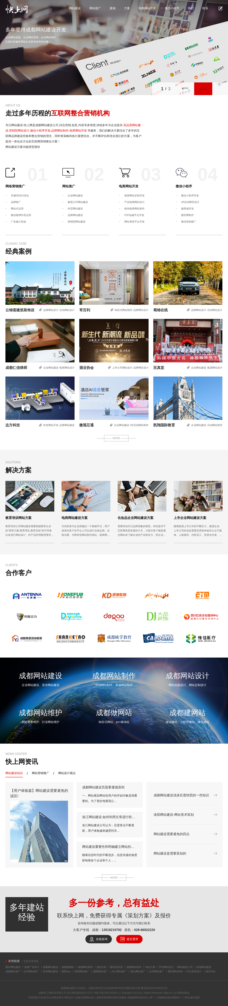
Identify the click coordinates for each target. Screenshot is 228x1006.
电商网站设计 (67, 367)
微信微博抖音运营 (21, 215)
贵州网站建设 (50, 971)
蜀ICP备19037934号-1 (107, 992)
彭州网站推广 (31, 971)
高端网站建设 (203, 967)
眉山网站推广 (138, 971)
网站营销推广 (40, 773)
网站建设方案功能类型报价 (22, 146)
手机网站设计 (166, 967)
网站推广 (95, 8)
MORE (116, 438)
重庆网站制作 (175, 971)
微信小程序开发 (190, 195)
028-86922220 (144, 930)
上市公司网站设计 (122, 367)
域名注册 (150, 967)
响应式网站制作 (123, 310)
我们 (191, 8)
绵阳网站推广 (81, 971)
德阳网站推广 (100, 971)
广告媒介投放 (18, 221)
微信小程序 (172, 8)
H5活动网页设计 (190, 202)
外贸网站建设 (75, 208)
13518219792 (112, 930)
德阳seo (66, 971)
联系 (205, 8)
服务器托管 (116, 967)
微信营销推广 (188, 221)
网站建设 (75, 8)
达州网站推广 (156, 971)
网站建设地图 (192, 997)
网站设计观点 (67, 773)
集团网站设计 (214, 367)
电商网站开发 (147, 8)
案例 (112, 8)
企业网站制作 (56, 997)
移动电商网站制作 (134, 208)
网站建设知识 (14, 773)
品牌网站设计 (50, 310)
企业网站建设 (75, 195)
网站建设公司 (185, 967)
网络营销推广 (15, 186)
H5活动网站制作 (139, 425)
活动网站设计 (67, 310)
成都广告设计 (31, 967)
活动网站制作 (214, 425)
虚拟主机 (101, 967)
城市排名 (210, 971)
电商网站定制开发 (134, 195)
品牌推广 (16, 202)
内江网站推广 (119, 971)
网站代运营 (17, 208)
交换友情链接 (31, 961)
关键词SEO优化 (20, 195)
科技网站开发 (50, 425)
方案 (127, 8)
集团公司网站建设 (78, 202)
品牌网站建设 (75, 215)
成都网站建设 (50, 967)
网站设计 (69, 997)
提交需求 (132, 939)
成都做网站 (68, 967)
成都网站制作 (85, 967)
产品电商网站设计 (134, 202)
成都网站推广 (13, 971)
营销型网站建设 (76, 221)
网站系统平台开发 (134, 221)
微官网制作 (187, 215)
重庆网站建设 (13, 967)
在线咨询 (101, 939)
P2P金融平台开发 (134, 215)
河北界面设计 (194, 971)
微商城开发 (187, 208)
